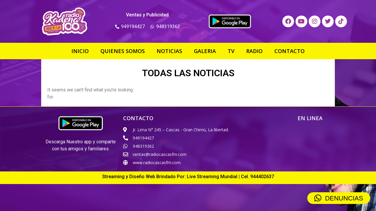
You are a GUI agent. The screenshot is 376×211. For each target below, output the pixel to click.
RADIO (254, 51)
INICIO (80, 51)
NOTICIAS (169, 51)
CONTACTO (289, 51)
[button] (338, 198)
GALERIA (205, 51)
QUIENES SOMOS (122, 51)
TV (231, 51)
